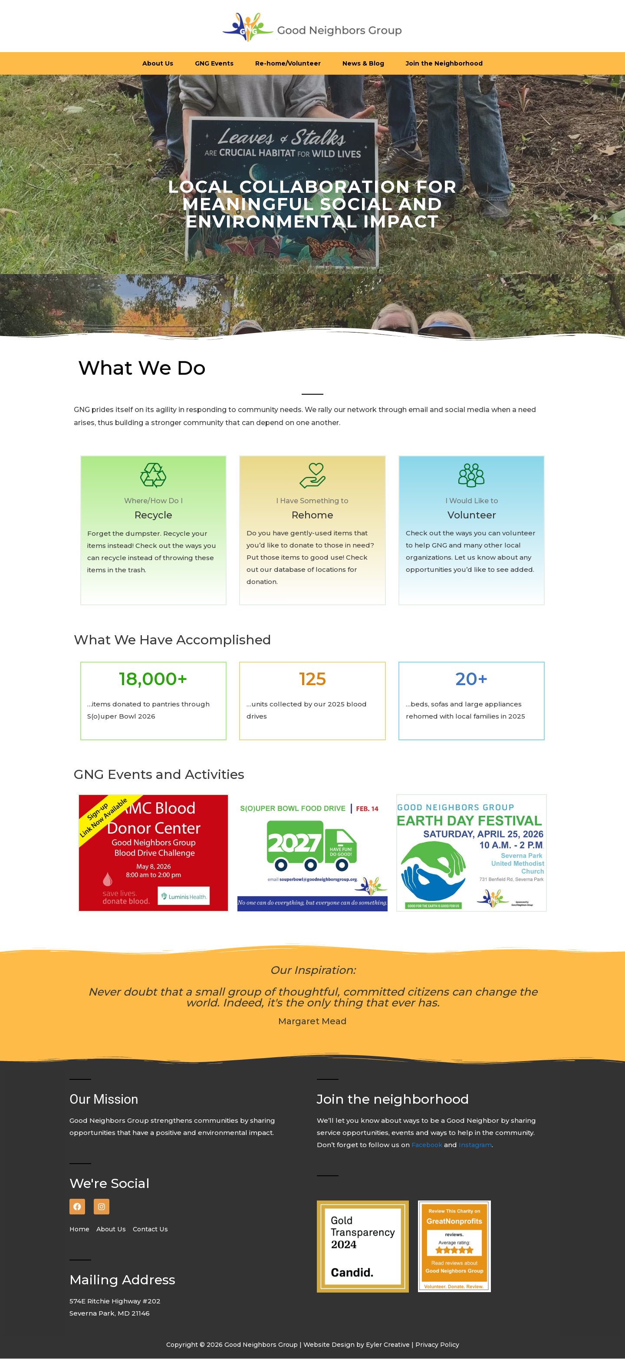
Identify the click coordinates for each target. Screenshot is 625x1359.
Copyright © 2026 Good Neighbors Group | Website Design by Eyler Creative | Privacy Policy (312, 1345)
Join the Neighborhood (444, 63)
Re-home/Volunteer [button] (288, 63)
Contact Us (154, 1230)
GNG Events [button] (214, 63)
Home (82, 1230)
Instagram (479, 1145)
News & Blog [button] (363, 63)
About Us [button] (157, 63)
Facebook (429, 1145)
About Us (114, 1230)
